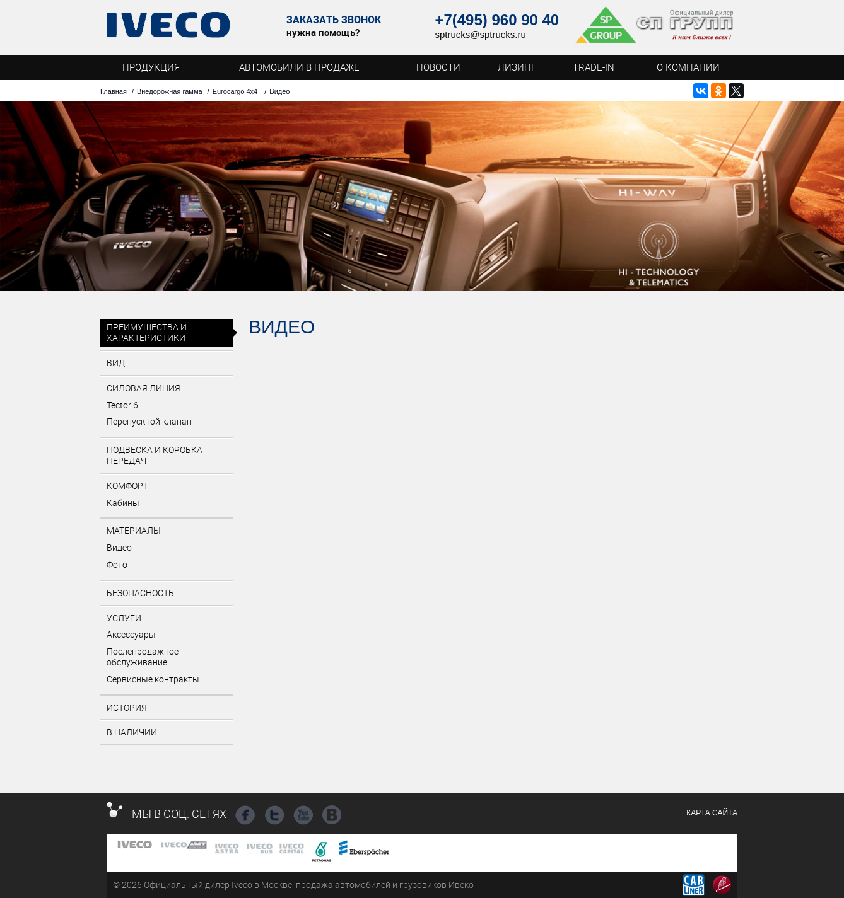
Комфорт (127, 486)
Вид (116, 363)
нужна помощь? (323, 32)
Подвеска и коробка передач (154, 455)
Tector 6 (122, 405)
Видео (119, 547)
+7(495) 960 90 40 (497, 19)
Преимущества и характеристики (147, 332)
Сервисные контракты (153, 679)
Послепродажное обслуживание (143, 656)
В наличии (132, 732)
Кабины (123, 503)
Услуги (124, 618)
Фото (117, 564)
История (127, 707)
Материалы (134, 530)
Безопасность (140, 593)
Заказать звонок (333, 20)
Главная (113, 91)
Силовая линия (143, 388)
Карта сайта (711, 813)
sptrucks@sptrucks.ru (480, 34)
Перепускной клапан (149, 421)
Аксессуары (131, 634)
